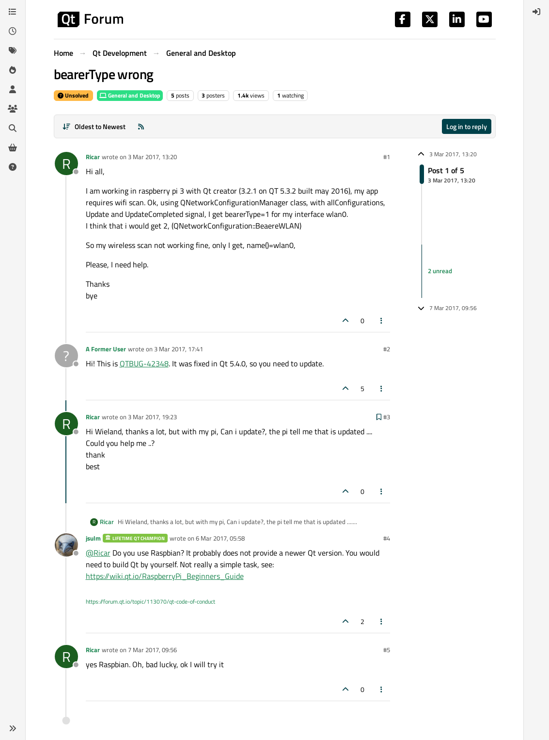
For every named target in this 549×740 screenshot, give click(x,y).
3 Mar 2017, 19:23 (152, 417)
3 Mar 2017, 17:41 (178, 349)
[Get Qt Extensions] (12, 147)
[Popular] (12, 70)
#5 (386, 650)
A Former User (106, 349)
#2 (386, 349)
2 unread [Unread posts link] (440, 271)
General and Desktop (129, 95)
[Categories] (12, 11)
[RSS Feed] (141, 126)
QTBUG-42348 (144, 363)
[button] (12, 728)
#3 (386, 417)
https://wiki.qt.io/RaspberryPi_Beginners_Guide (165, 576)
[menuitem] (536, 11)
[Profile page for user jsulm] (66, 545)
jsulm (93, 538)
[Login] (536, 11)
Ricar (93, 157)
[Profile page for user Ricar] (66, 163)
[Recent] (12, 31)
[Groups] (12, 108)
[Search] (12, 128)
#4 (386, 538)
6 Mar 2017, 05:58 (220, 538)
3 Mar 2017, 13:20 (152, 157)
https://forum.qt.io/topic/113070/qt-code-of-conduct (150, 601)
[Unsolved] (12, 167)
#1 (386, 157)
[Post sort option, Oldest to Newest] (94, 126)
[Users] (12, 89)
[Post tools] (381, 320)
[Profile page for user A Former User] (66, 355)
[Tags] (12, 50)
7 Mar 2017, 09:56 (152, 650)
